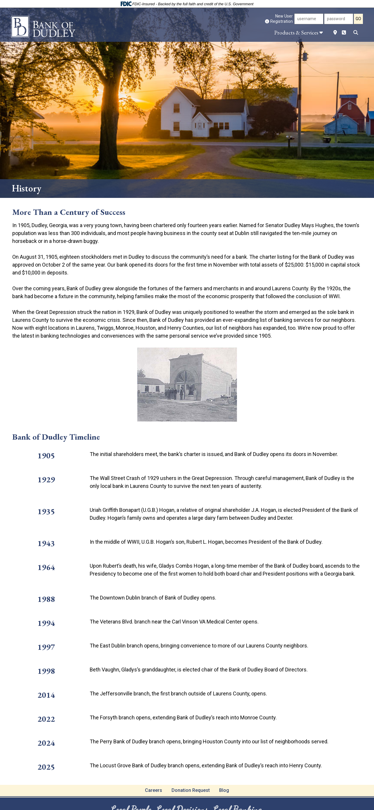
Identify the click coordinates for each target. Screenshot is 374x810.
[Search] (355, 32)
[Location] (335, 32)
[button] (297, 32)
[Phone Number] (344, 32)
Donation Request (191, 790)
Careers (153, 790)
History (26, 188)
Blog (224, 790)
